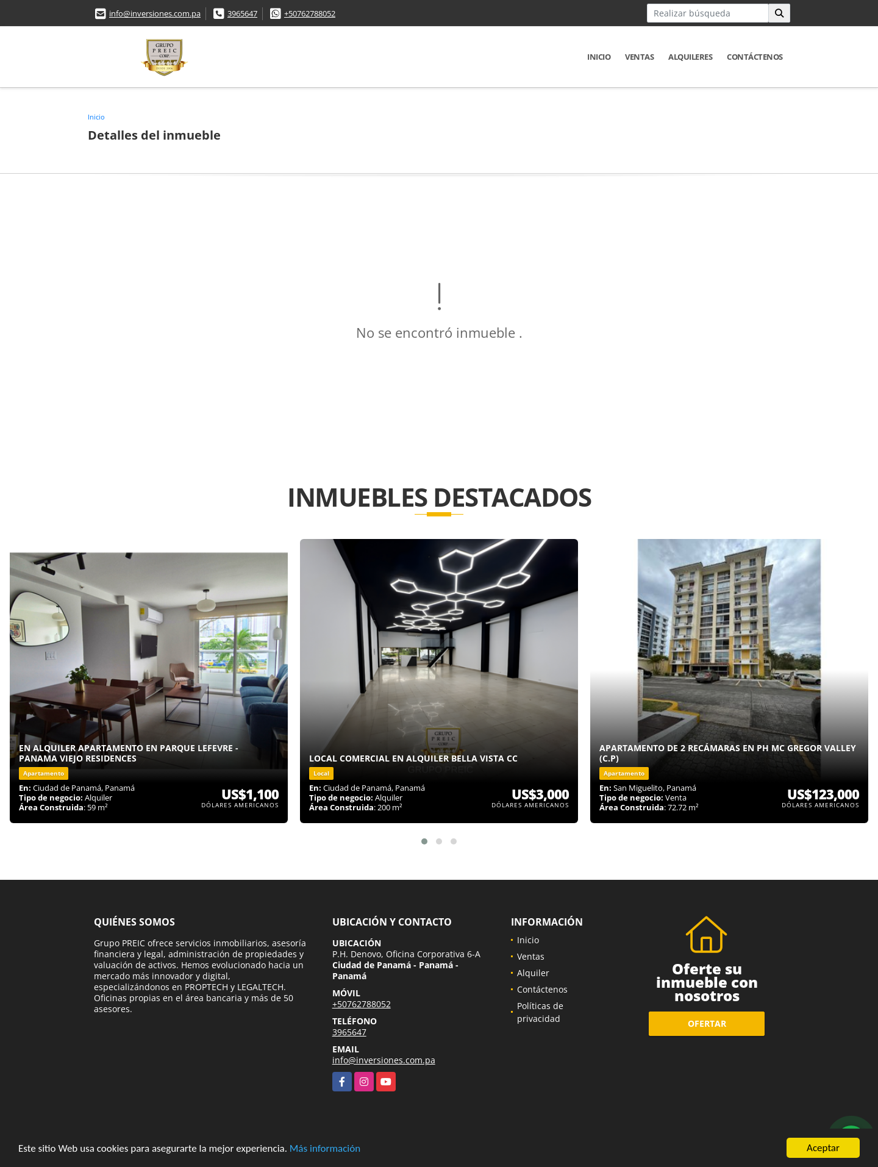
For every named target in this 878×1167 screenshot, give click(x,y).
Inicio (598, 56)
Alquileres (690, 56)
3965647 (242, 13)
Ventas (639, 56)
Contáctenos (755, 56)
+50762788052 (309, 13)
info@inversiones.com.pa (155, 13)
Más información (325, 1149)
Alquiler (533, 973)
